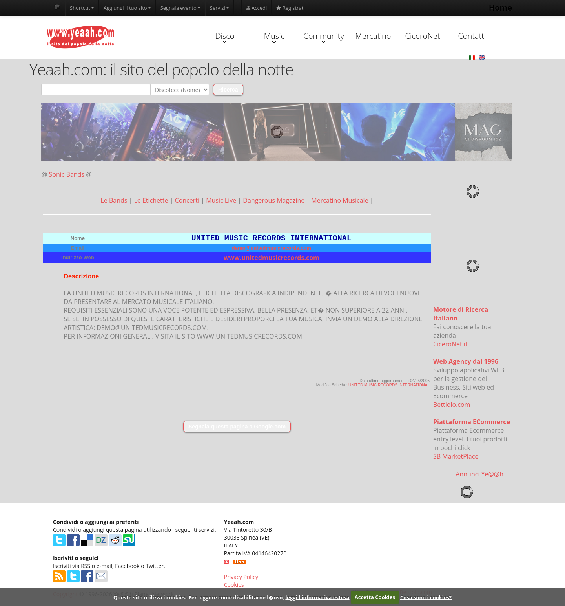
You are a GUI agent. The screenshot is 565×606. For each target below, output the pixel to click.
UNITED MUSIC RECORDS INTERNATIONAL (389, 386)
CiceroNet (422, 36)
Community (323, 37)
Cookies (234, 584)
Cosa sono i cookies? (426, 597)
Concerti (188, 200)
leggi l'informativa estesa (317, 597)
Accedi (256, 7)
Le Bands (114, 200)
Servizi (219, 7)
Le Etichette (152, 200)
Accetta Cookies (375, 597)
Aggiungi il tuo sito (127, 7)
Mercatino (373, 36)
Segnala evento (180, 7)
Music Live (222, 200)
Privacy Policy (241, 576)
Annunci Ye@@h (479, 474)
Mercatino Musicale (340, 200)
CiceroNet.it (450, 344)
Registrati (290, 7)
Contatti (472, 36)
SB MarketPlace (455, 456)
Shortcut (82, 7)
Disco (224, 37)
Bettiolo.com (451, 404)
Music (274, 37)
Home (500, 7)
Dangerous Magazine (274, 200)
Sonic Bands (67, 174)
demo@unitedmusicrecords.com (271, 250)
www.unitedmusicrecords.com (271, 259)
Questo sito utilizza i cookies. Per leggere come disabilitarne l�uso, (198, 597)
